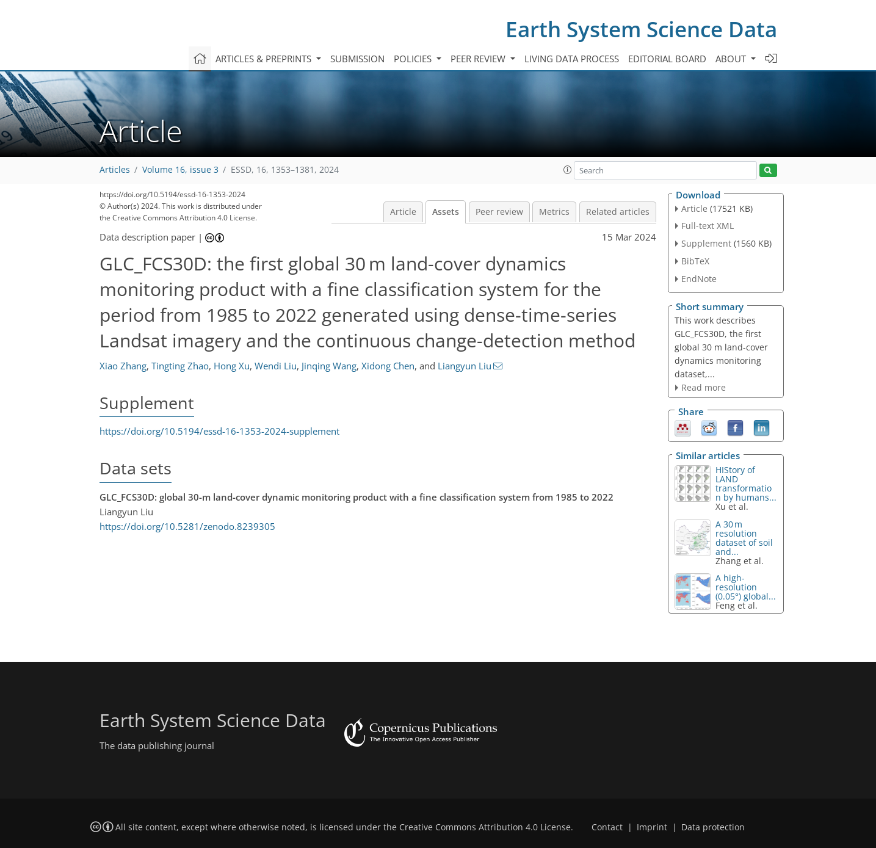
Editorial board (667, 59)
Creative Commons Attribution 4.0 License (485, 827)
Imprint (652, 827)
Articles (115, 169)
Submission (357, 59)
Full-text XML (707, 225)
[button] (567, 169)
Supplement (706, 243)
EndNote (699, 278)
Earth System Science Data (641, 29)
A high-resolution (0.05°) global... (745, 587)
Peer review (499, 211)
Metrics (554, 211)
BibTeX (695, 261)
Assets (445, 211)
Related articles (618, 211)
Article (403, 211)
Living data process (571, 59)
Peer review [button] (479, 59)
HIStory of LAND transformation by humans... (745, 483)
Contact (607, 827)
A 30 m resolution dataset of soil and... (744, 537)
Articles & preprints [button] (264, 59)
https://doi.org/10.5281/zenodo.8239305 (187, 526)
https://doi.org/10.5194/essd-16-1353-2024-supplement (219, 431)
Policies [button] (414, 59)
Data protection (713, 827)
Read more (703, 387)
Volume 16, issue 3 (180, 169)
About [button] (731, 59)
